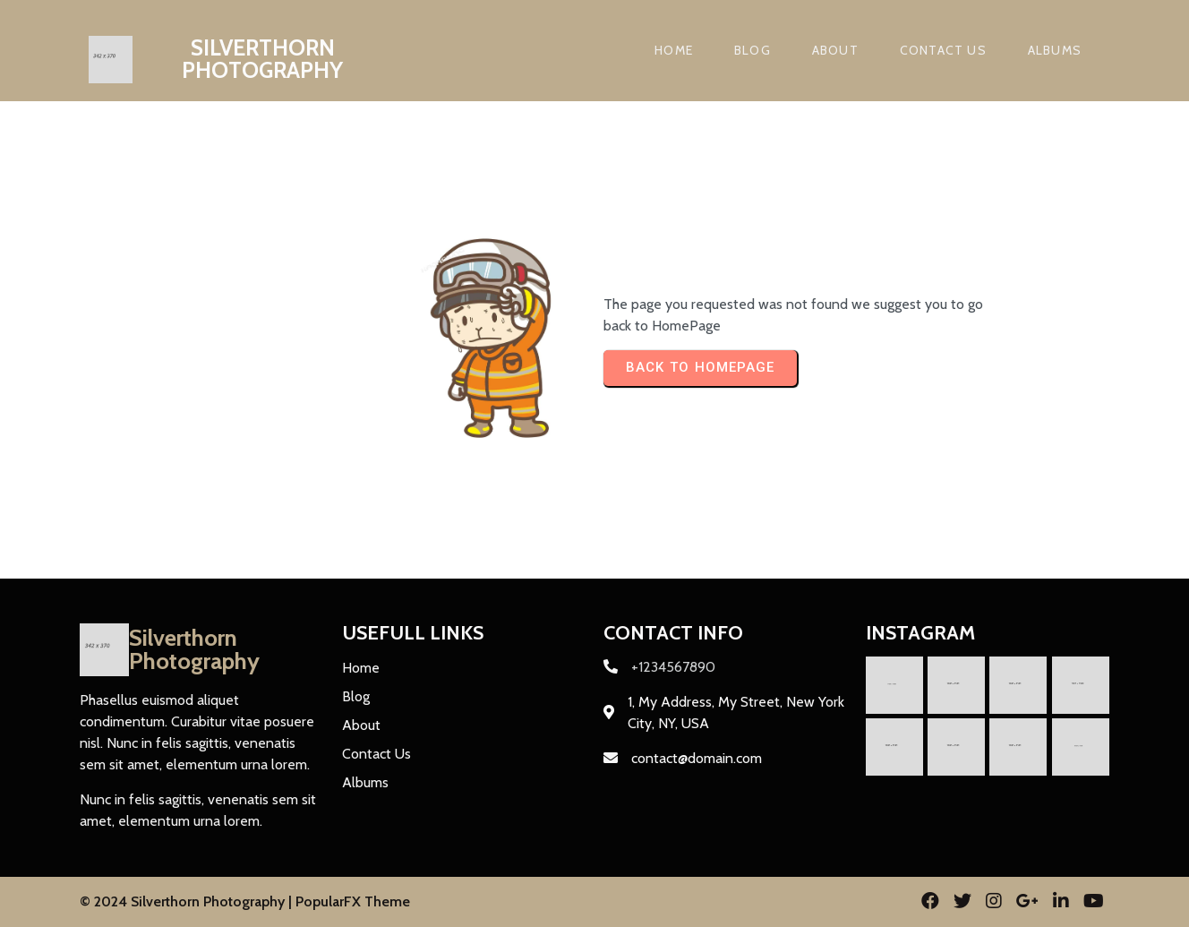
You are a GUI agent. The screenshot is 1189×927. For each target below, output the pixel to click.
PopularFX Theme (352, 901)
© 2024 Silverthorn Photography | (187, 901)
